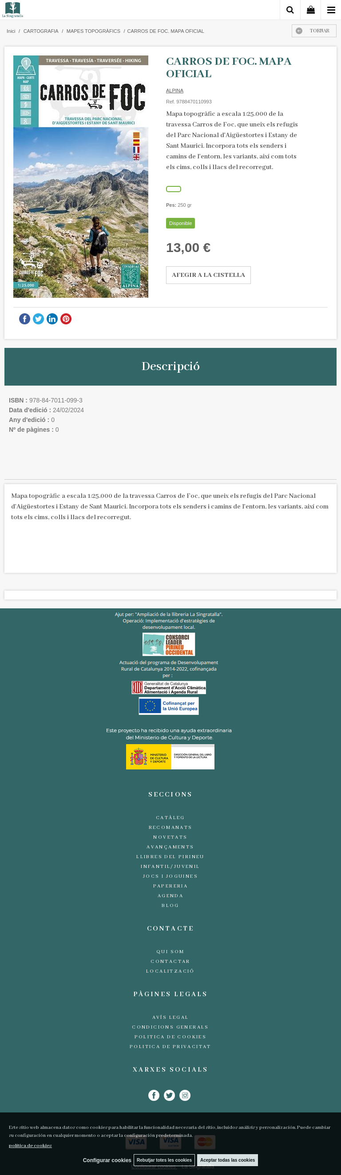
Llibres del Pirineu (170, 857)
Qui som (170, 952)
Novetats (170, 837)
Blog (170, 906)
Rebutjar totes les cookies (164, 1160)
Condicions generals (170, 1027)
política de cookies (30, 1146)
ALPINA (174, 90)
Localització (170, 971)
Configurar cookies (107, 1160)
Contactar (170, 961)
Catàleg (170, 818)
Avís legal (170, 1017)
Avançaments (170, 847)
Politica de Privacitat (170, 1047)
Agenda (170, 896)
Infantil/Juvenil (170, 867)
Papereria (170, 886)
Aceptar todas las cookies (227, 1160)
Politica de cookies (171, 1037)
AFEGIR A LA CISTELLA (208, 275)
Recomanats (171, 827)
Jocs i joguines (170, 876)
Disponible (180, 223)
